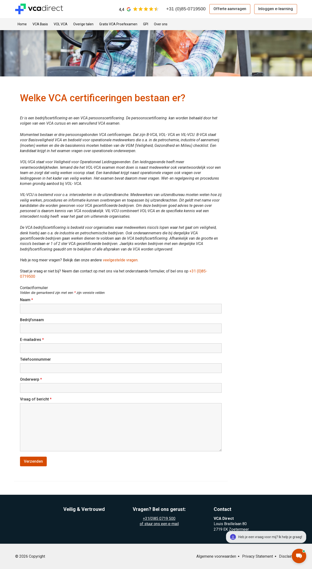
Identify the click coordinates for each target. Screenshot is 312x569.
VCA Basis (40, 24)
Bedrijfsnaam (32, 320)
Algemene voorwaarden (216, 556)
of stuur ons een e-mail (159, 524)
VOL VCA (60, 24)
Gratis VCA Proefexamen (118, 24)
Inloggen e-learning (275, 9)
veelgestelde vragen (120, 260)
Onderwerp (31, 379)
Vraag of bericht (36, 399)
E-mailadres (32, 339)
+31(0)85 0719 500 (159, 518)
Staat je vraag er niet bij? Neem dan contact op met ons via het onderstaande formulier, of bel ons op (104, 271)
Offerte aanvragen (229, 9)
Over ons (160, 24)
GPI (145, 24)
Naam (26, 300)
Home (22, 24)
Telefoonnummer (35, 359)
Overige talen (83, 24)
